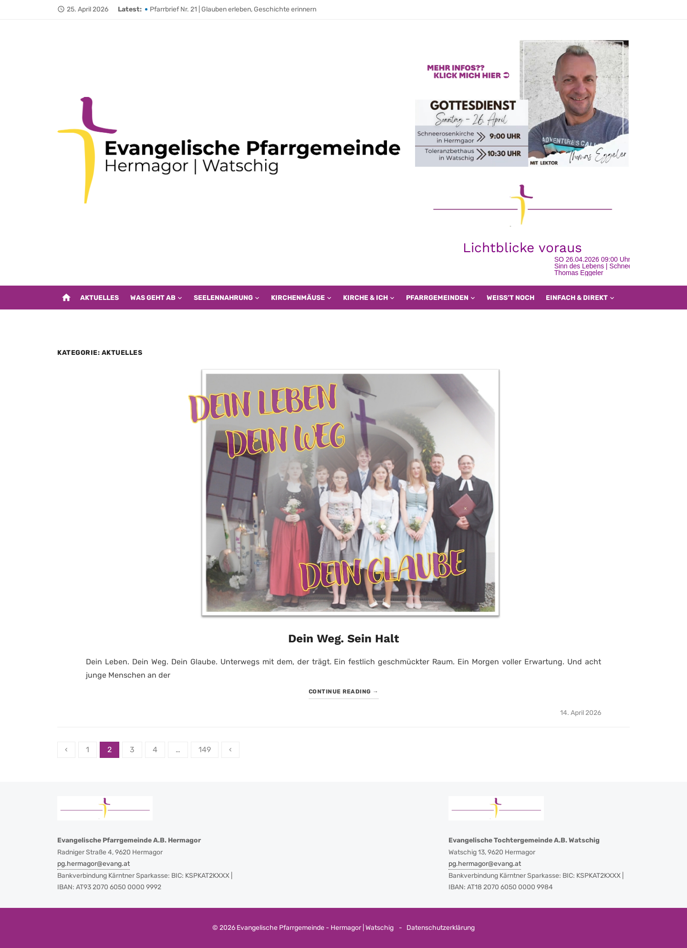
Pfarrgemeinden (437, 298)
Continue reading (344, 691)
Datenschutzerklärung (440, 928)
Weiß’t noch (510, 298)
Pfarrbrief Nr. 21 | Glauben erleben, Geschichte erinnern (233, 9)
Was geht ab (153, 298)
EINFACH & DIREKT (577, 298)
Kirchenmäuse (298, 298)
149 (204, 749)
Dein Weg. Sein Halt (343, 638)
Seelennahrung (223, 298)
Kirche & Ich (365, 298)
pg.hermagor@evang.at (93, 864)
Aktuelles (99, 298)
